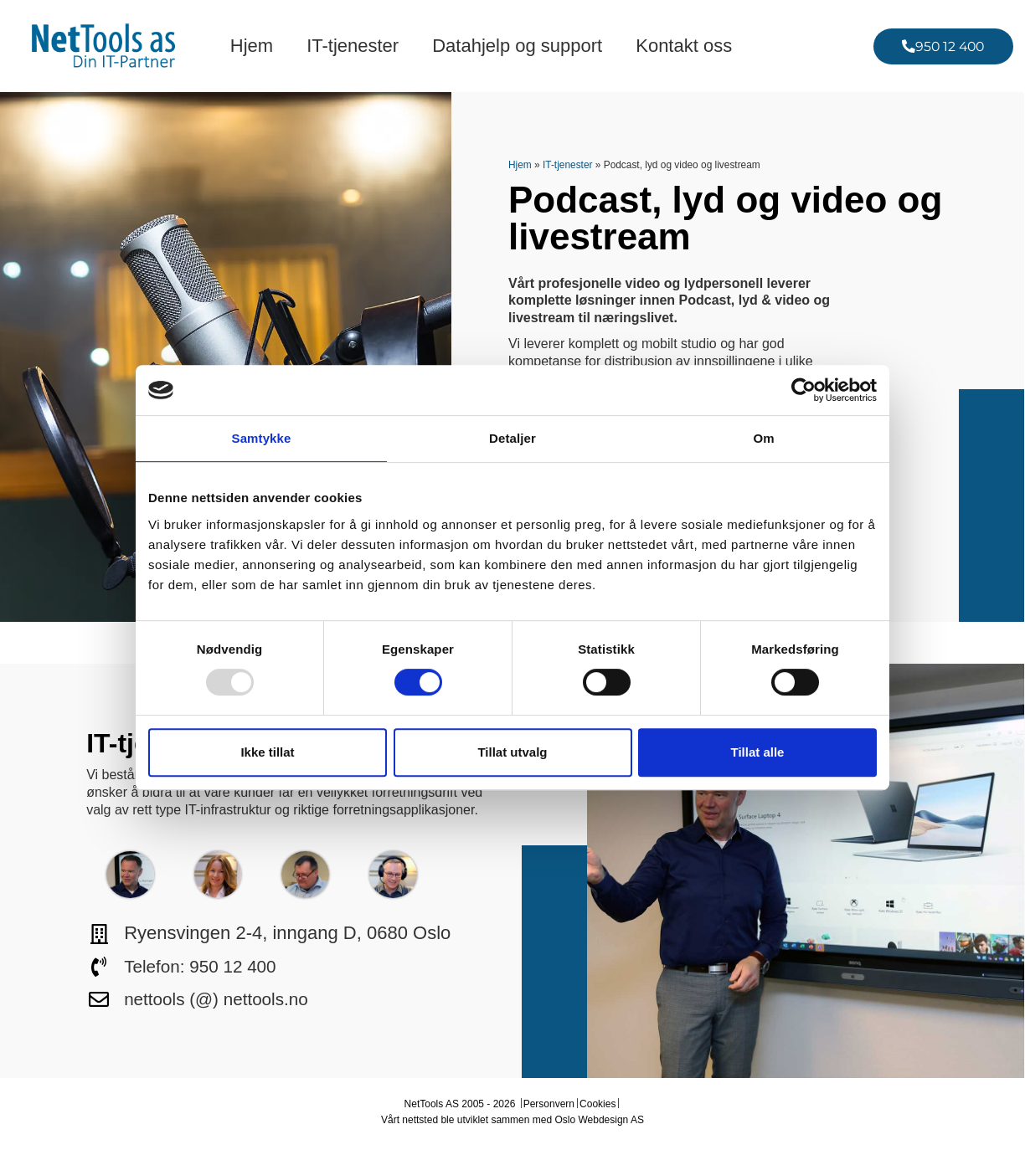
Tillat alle (758, 752)
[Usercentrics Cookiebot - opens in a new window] (803, 390)
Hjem (251, 45)
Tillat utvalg (512, 752)
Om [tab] (763, 438)
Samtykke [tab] (261, 438)
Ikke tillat (267, 752)
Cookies (597, 1104)
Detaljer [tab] (512, 438)
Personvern (548, 1104)
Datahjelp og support (517, 45)
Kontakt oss (684, 45)
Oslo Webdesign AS (599, 1120)
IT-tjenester (352, 45)
